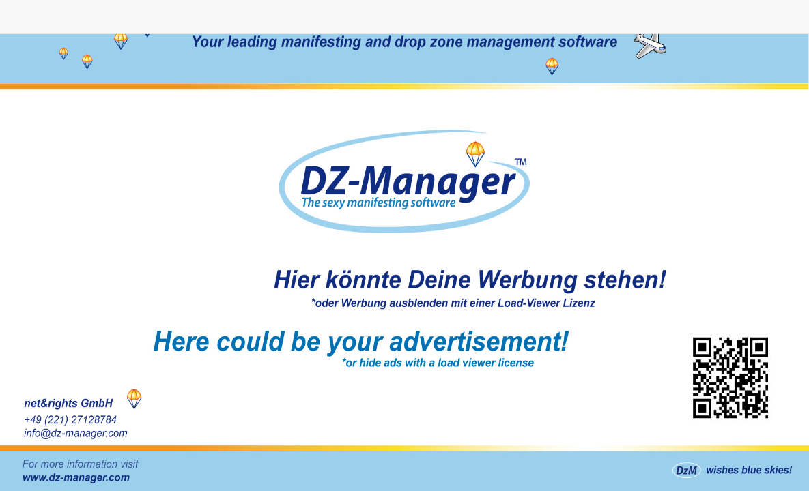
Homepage (404, 245)
